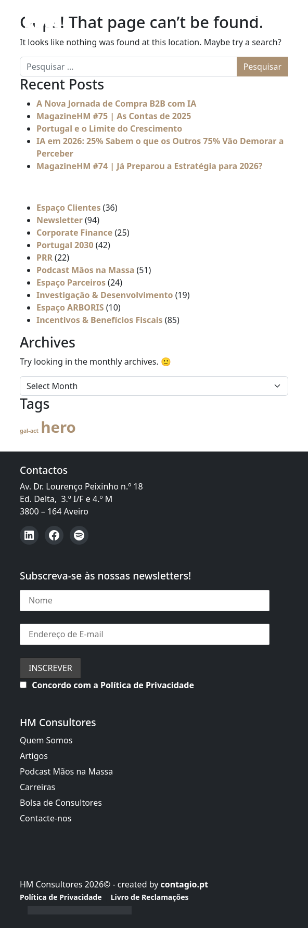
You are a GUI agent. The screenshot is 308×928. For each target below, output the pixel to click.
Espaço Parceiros (71, 282)
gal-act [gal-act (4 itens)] (29, 430)
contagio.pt (184, 884)
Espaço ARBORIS (70, 307)
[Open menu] (257, 19)
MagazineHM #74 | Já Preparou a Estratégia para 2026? (149, 166)
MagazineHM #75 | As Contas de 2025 (113, 116)
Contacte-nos (45, 818)
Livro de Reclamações (150, 897)
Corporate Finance (74, 232)
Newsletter (59, 220)
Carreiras (37, 787)
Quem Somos (46, 740)
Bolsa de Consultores (61, 802)
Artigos (34, 756)
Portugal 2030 (65, 245)
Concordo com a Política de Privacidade (113, 685)
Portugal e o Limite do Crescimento (109, 128)
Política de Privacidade (61, 897)
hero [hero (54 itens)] (58, 427)
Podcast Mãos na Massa (85, 270)
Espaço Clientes (68, 207)
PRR (44, 257)
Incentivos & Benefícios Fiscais (99, 320)
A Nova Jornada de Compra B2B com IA (116, 103)
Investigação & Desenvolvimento (104, 295)
